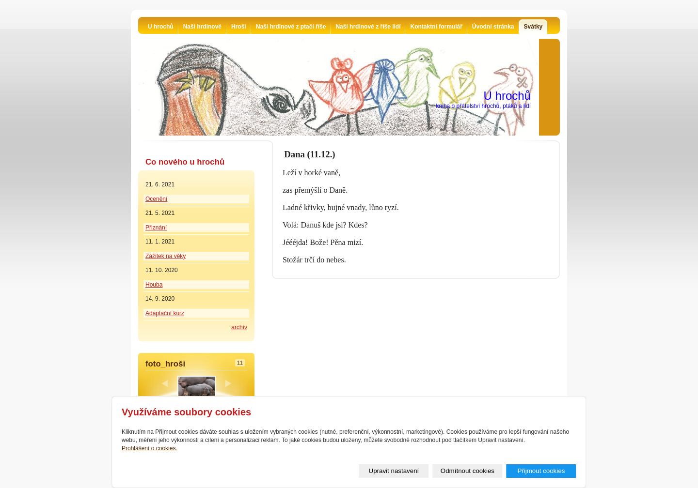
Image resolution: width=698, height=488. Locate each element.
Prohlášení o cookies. (149, 448)
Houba (153, 284)
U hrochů (161, 26)
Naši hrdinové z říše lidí (367, 26)
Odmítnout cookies (467, 470)
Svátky (533, 26)
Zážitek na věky (165, 256)
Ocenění (156, 199)
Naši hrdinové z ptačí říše (291, 26)
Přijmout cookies (541, 470)
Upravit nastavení (394, 470)
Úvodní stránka (493, 26)
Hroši (238, 26)
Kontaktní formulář (436, 26)
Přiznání (156, 227)
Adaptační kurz (164, 313)
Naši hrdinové (202, 26)
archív (239, 327)
